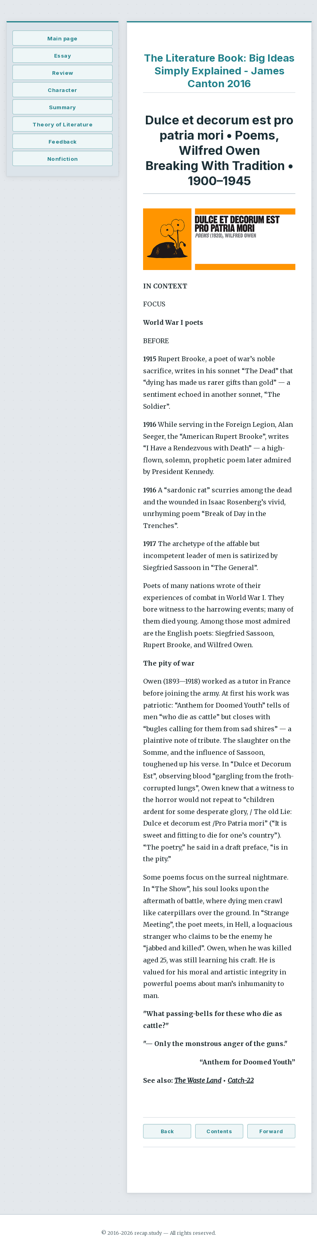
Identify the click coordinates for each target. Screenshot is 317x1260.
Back (167, 1131)
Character (62, 90)
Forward (271, 1131)
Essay (62, 55)
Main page (62, 38)
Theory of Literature (62, 124)
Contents (219, 1131)
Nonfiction (62, 159)
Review (62, 73)
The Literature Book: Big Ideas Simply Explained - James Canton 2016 (219, 71)
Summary (62, 107)
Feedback (62, 141)
